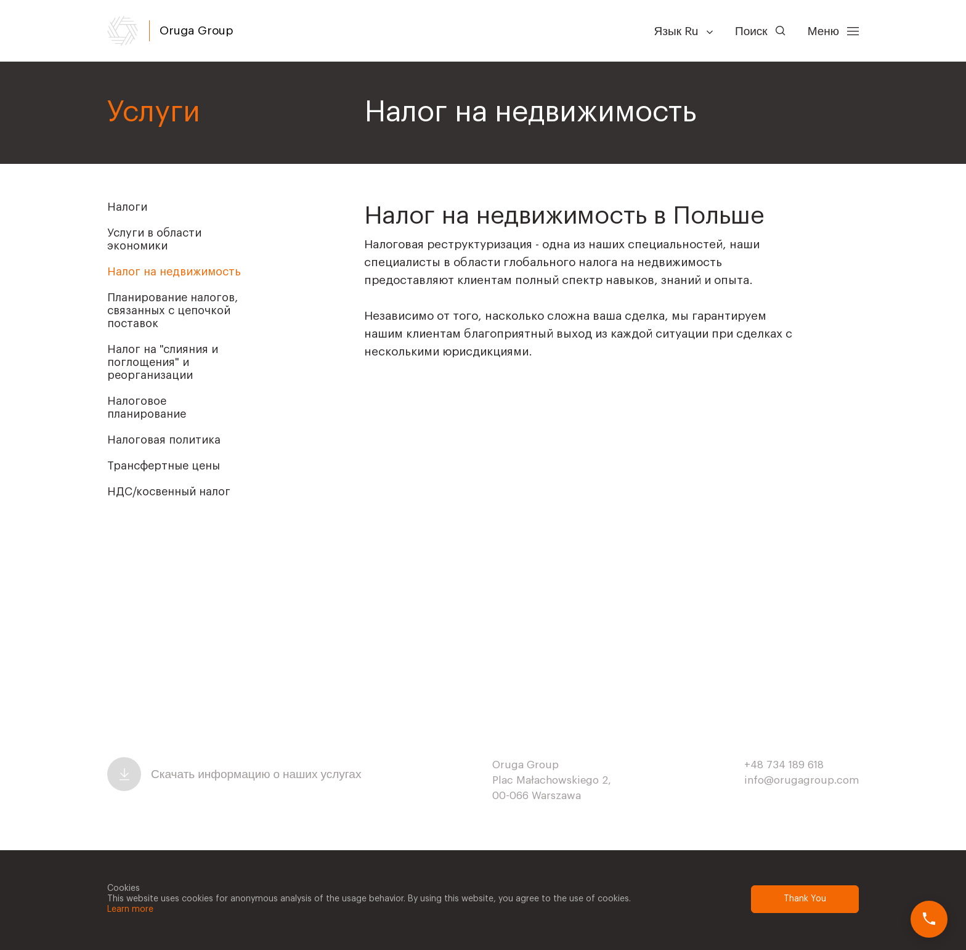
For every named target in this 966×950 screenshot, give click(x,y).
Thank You (805, 899)
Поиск (760, 31)
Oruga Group (196, 30)
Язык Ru (683, 31)
